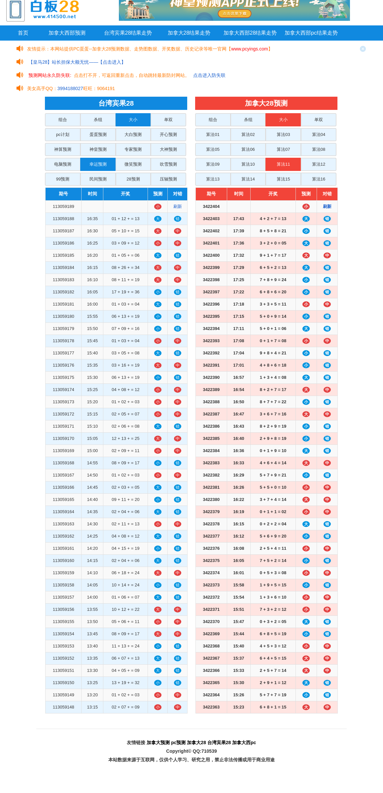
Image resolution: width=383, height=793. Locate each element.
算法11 (283, 164)
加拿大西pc (244, 742)
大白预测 (133, 134)
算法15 (283, 179)
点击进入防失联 (209, 75)
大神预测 (168, 149)
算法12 (318, 164)
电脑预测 (62, 164)
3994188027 (70, 88)
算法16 (318, 179)
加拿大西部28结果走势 (250, 33)
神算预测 (62, 149)
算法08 (318, 149)
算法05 (212, 149)
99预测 (62, 179)
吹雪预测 (168, 164)
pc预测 (178, 742)
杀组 (98, 119)
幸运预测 (98, 164)
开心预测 (168, 134)
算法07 (283, 149)
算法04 (318, 134)
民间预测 (98, 179)
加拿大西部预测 (67, 33)
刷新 (177, 206)
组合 (62, 119)
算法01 (212, 134)
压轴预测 (168, 179)
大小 (133, 119)
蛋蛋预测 (98, 134)
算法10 (248, 164)
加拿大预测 (158, 742)
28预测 (133, 179)
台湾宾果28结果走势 (128, 33)
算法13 (212, 179)
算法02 (248, 134)
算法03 (283, 134)
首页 (23, 33)
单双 (168, 119)
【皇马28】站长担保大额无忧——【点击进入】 (77, 62)
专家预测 (133, 149)
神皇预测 (98, 149)
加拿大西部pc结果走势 (311, 33)
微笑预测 (133, 164)
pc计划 (62, 134)
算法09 (212, 164)
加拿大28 (196, 742)
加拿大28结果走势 (189, 33)
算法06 (248, 149)
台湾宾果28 (219, 742)
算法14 (248, 179)
